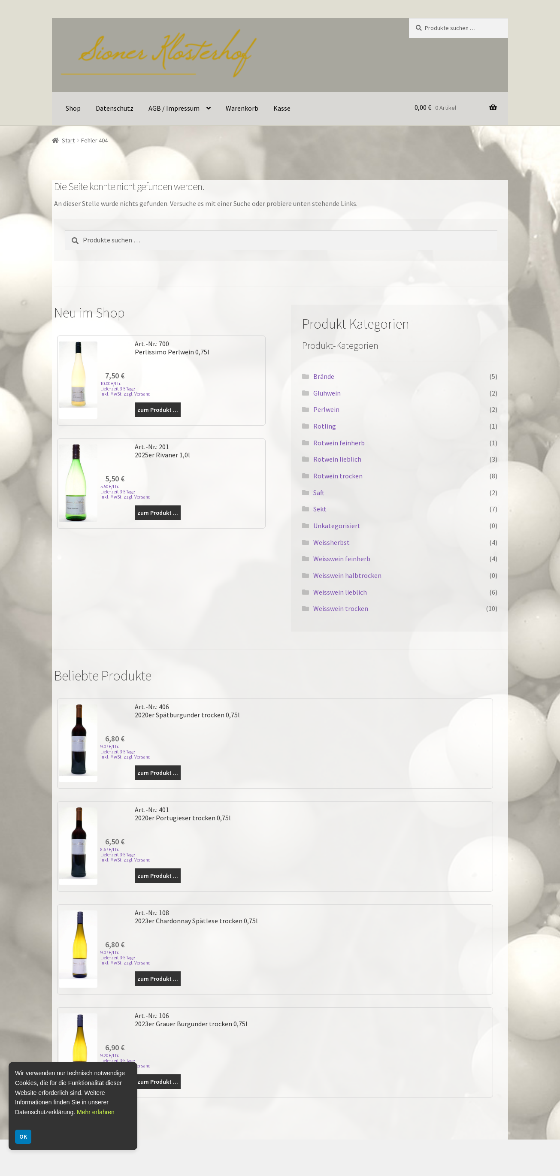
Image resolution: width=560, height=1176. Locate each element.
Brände (323, 376)
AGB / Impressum (174, 108)
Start (68, 140)
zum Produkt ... (157, 410)
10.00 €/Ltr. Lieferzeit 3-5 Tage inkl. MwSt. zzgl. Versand (125, 388)
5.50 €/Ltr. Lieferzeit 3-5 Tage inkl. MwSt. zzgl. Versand (125, 491)
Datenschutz (114, 108)
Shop (73, 108)
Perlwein (326, 409)
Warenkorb (242, 108)
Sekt (320, 509)
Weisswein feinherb (341, 558)
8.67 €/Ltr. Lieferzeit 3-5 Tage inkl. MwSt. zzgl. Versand (125, 854)
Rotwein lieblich (337, 459)
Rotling (324, 426)
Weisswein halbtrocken (347, 575)
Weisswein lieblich (340, 592)
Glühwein (327, 393)
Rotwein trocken (338, 476)
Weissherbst (331, 542)
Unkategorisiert (336, 525)
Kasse (282, 108)
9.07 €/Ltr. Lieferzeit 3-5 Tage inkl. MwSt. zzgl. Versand (125, 751)
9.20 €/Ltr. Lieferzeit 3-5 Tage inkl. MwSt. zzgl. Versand (125, 1060)
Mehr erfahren (96, 1112)
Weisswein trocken (340, 608)
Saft (318, 492)
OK (23, 1136)
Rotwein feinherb (339, 442)
